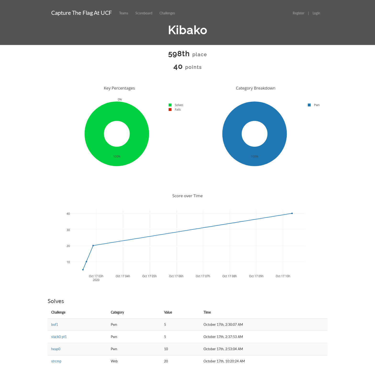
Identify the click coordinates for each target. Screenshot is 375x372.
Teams (123, 13)
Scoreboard (143, 13)
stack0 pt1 (59, 337)
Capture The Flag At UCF (81, 12)
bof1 (54, 324)
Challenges (167, 13)
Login (316, 13)
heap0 (55, 349)
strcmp (56, 361)
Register (298, 13)
